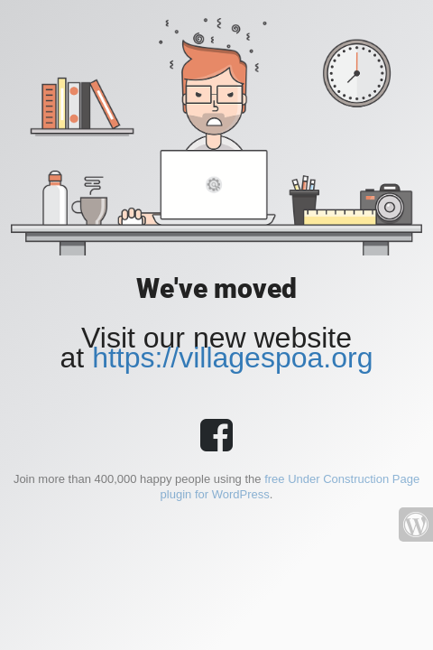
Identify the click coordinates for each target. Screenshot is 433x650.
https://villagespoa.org (232, 357)
